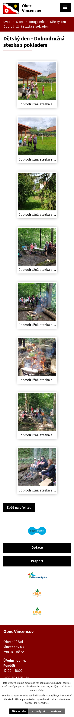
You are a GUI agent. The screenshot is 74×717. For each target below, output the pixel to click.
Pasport (37, 561)
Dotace (37, 547)
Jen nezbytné (38, 711)
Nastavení (56, 711)
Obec (19, 22)
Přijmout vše (19, 711)
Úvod (7, 22)
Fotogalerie (37, 22)
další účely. (38, 690)
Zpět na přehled (19, 507)
